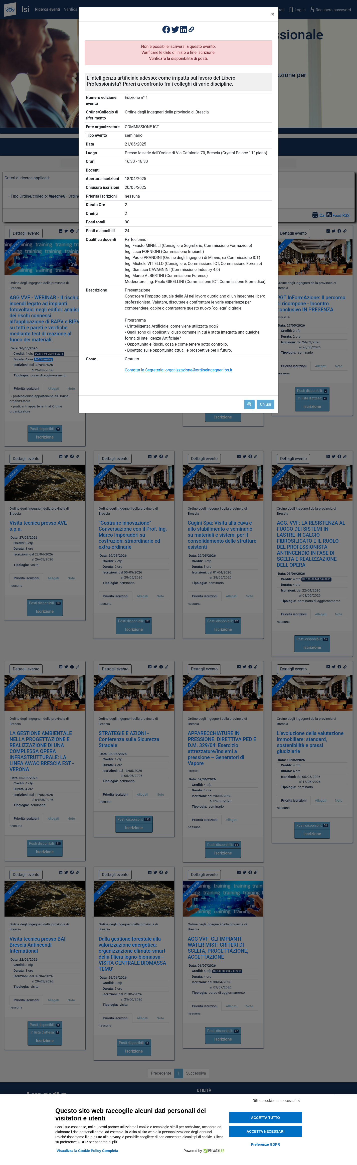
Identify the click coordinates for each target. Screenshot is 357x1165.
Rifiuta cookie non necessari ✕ (276, 1101)
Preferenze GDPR (265, 1144)
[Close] (272, 14)
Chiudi (265, 404)
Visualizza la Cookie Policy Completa (87, 1151)
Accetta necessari (265, 1131)
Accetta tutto (265, 1118)
